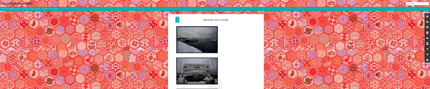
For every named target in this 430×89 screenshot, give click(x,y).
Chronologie (54, 9)
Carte (11, 9)
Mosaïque (25, 9)
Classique (4, 9)
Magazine (17, 9)
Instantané (45, 9)
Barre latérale (35, 9)
